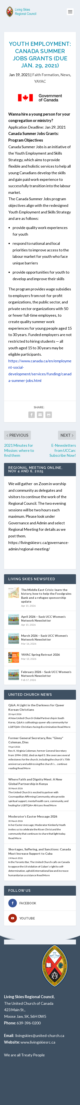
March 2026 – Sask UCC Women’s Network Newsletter (44, 637)
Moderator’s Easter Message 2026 (32, 816)
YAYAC (40, 81)
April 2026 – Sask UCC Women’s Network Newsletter (43, 618)
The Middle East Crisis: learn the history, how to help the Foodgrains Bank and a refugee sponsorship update (46, 595)
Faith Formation (45, 74)
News (65, 74)
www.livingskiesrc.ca (37, 1042)
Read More (63, 726)
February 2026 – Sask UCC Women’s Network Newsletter (46, 673)
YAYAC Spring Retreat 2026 (40, 654)
